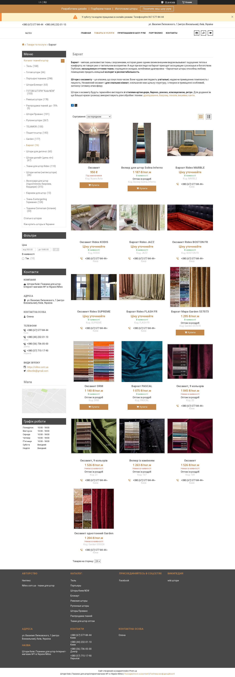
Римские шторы (78, 600)
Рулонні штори (34, 120)
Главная (86, 33)
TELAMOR (31, 126)
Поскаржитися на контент (136, 674)
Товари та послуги (36, 44)
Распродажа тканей (81, 616)
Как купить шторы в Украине (39, 224)
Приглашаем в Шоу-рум (132, 33)
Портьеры (75, 585)
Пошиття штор (34, 132)
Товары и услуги (104, 33)
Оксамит (94, 167)
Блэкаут (74, 595)
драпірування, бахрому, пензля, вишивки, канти (169, 95)
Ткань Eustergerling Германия (36, 200)
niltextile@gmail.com (37, 371)
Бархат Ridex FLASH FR (141, 311)
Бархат (30, 145)
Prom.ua (133, 671)
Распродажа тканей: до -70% (41, 105)
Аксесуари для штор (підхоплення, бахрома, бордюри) (38, 184)
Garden (30, 139)
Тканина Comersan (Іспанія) (41, 208)
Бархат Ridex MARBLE (190, 167)
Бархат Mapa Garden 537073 (190, 311)
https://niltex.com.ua (37, 367)
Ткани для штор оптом (82, 621)
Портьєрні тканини (36, 78)
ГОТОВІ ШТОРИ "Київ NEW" (40, 91)
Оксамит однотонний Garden (93, 533)
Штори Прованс (34, 114)
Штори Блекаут (34, 84)
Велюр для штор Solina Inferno (142, 167)
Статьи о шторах (33, 218)
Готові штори (33, 72)
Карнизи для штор (36, 193)
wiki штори (173, 580)
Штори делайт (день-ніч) (39, 157)
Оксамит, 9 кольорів (190, 386)
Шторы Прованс (79, 611)
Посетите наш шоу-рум (157, 8)
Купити (95, 185)
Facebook (124, 580)
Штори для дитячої (36, 151)
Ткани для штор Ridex (37, 166)
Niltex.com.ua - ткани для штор (38, 585)
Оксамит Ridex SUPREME (93, 311)
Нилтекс (26, 580)
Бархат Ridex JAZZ (141, 242)
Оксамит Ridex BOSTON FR (190, 242)
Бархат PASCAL (142, 386)
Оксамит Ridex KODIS (94, 242)
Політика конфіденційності (162, 674)
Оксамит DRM (94, 386)
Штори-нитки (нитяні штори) (41, 172)
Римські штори (34, 99)
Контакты (171, 33)
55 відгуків (170, 2)
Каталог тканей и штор (36, 60)
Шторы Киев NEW (79, 590)
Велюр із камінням (142, 460)
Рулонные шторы (79, 606)
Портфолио (156, 33)
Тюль (29, 66)
